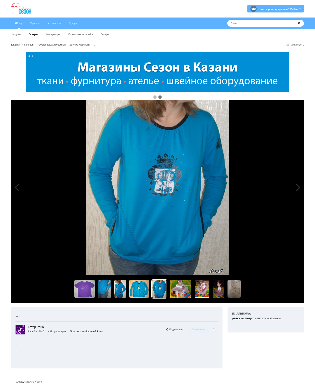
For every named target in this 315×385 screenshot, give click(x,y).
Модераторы (53, 34)
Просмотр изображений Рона (86, 331)
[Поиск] (253, 23)
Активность (54, 23)
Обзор (19, 25)
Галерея (33, 34)
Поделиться (174, 329)
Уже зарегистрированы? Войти (281, 9)
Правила (35, 23)
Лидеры (105, 34)
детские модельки (246, 318)
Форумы (16, 34)
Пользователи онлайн (80, 34)
